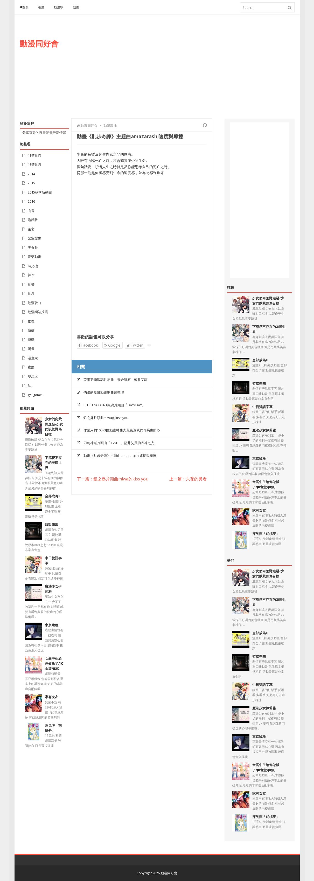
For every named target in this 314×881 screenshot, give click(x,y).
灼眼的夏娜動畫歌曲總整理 (103, 392)
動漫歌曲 (34, 302)
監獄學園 (51, 524)
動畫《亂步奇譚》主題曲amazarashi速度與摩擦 (119, 455)
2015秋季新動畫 (40, 192)
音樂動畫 (34, 256)
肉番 (31, 210)
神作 (31, 275)
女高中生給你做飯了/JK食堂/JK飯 (54, 663)
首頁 (24, 7)
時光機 (33, 266)
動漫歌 (59, 7)
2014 (31, 173)
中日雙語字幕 (262, 406)
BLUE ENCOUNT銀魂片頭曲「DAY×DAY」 (114, 405)
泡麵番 (33, 219)
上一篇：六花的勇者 (188, 479)
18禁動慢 (34, 155)
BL (29, 385)
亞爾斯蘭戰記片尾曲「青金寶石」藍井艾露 (115, 379)
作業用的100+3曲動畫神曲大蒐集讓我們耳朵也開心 (121, 430)
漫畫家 (33, 358)
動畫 (76, 7)
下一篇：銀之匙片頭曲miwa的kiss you (112, 479)
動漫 (31, 293)
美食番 (33, 247)
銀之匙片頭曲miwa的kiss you (105, 417)
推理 (31, 321)
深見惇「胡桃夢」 (53, 728)
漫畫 (41, 7)
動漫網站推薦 (38, 311)
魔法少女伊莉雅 (264, 430)
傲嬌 (31, 330)
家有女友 (51, 696)
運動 (31, 339)
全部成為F (52, 496)
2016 (31, 201)
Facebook (88, 345)
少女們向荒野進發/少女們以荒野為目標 (54, 427)
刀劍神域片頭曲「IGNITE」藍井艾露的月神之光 (118, 442)
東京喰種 (51, 625)
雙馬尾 (33, 376)
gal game (35, 395)
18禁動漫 (34, 164)
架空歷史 (34, 238)
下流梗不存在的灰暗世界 (53, 462)
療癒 (31, 367)
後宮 (31, 229)
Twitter (135, 345)
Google (112, 345)
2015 (31, 183)
